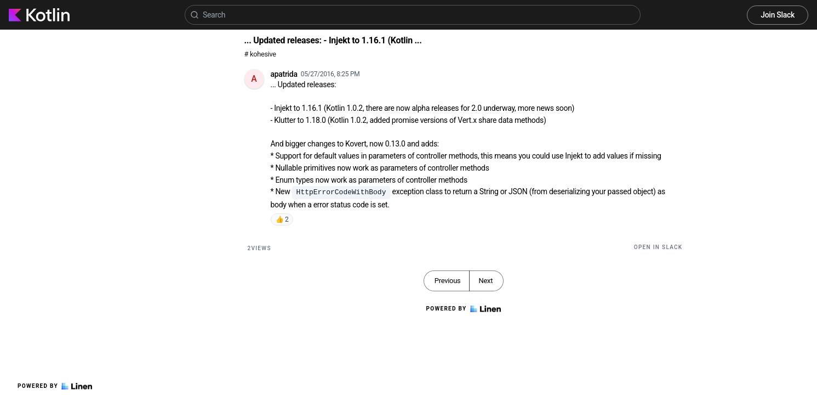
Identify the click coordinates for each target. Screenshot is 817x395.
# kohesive (260, 54)
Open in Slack (658, 247)
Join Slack (778, 14)
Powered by (55, 386)
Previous (448, 280)
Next (485, 280)
